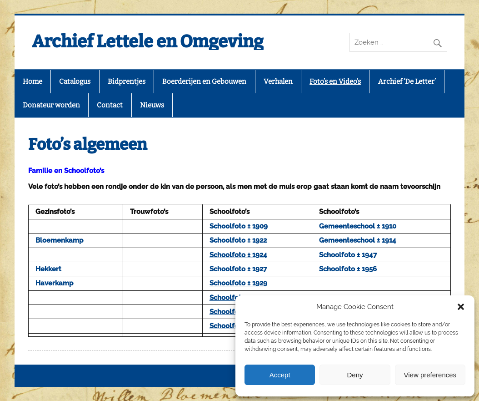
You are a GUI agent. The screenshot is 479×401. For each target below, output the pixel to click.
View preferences (430, 375)
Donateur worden (51, 105)
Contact (110, 105)
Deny (355, 375)
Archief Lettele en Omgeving (148, 41)
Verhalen (278, 81)
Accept (279, 375)
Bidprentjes (126, 81)
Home (32, 81)
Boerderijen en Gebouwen (204, 81)
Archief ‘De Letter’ (407, 81)
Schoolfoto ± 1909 (239, 226)
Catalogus (74, 81)
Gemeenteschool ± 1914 (357, 240)
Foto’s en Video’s (335, 81)
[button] (460, 306)
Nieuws (152, 105)
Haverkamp (54, 283)
